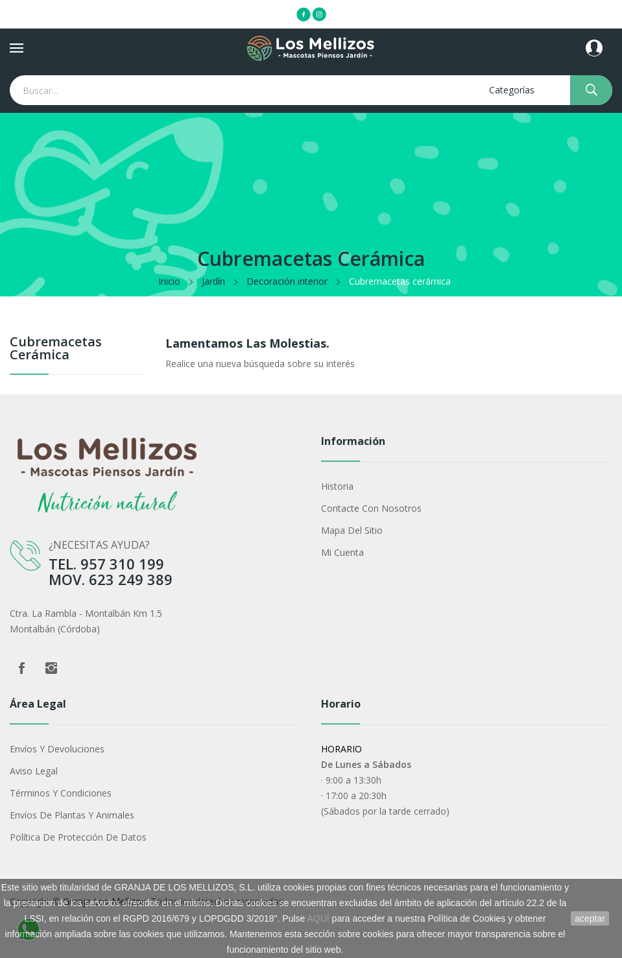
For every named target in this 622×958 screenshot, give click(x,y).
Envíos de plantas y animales (72, 815)
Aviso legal (34, 771)
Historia (337, 486)
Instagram (51, 668)
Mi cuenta (342, 552)
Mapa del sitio (352, 530)
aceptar (590, 918)
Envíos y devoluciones (57, 749)
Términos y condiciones (61, 793)
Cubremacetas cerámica (56, 349)
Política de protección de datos (78, 837)
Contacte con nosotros (371, 508)
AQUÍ (318, 918)
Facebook (21, 668)
